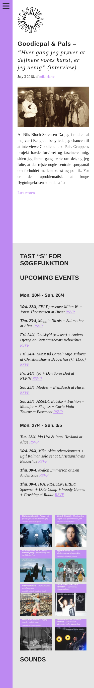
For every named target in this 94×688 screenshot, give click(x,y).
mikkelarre (47, 77)
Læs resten (26, 193)
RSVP (70, 312)
